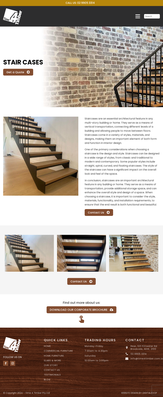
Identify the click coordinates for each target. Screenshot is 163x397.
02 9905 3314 (139, 353)
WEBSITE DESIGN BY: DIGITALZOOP (139, 392)
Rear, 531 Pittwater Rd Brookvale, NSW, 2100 (144, 347)
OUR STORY (51, 365)
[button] (18, 72)
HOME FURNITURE (54, 355)
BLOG (47, 379)
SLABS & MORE (52, 360)
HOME (47, 346)
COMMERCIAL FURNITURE (58, 350)
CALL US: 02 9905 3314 (80, 3)
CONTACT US (52, 370)
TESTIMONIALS (52, 374)
